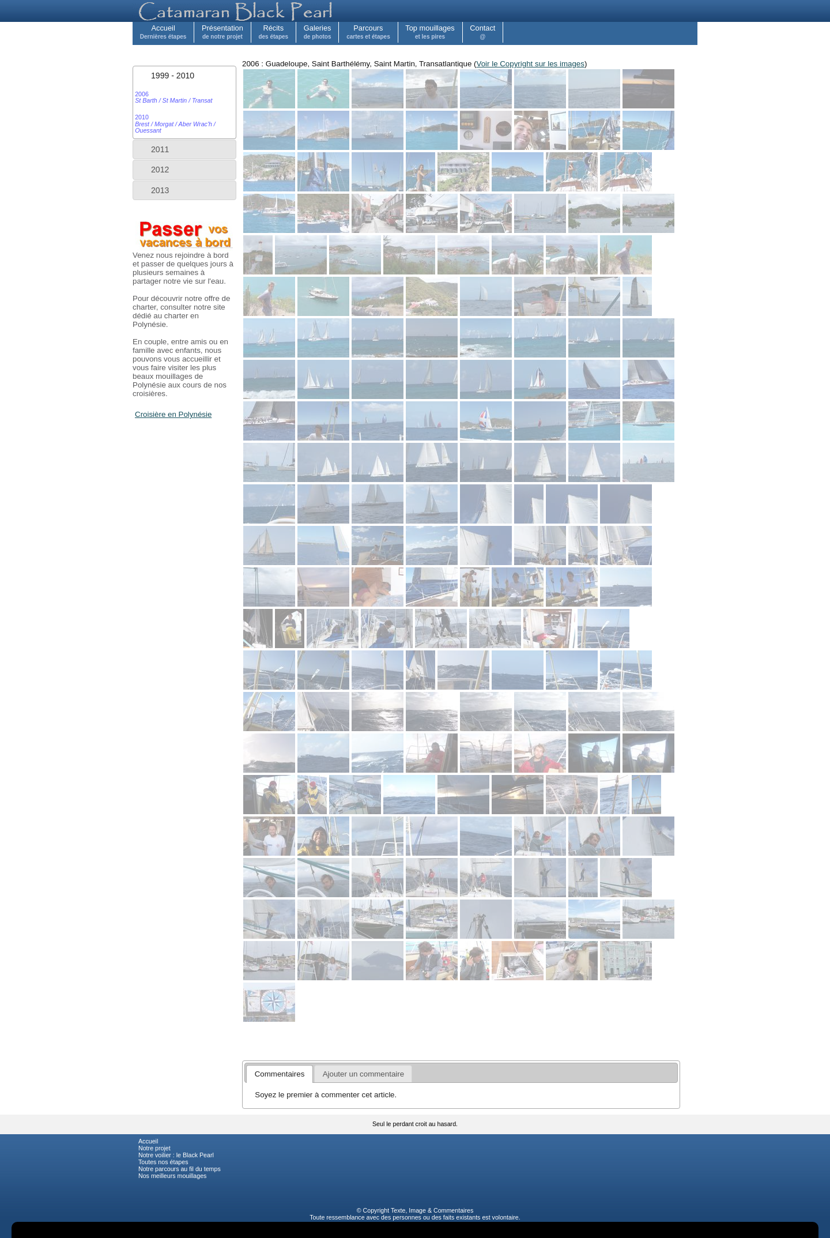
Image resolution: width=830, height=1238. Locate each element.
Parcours (368, 32)
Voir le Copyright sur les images (530, 63)
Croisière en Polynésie (173, 414)
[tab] (184, 75)
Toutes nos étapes (163, 1161)
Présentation (222, 32)
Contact (482, 32)
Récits (273, 32)
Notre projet (154, 1148)
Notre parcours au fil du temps (179, 1168)
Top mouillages (429, 32)
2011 (160, 149)
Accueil (163, 32)
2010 (175, 124)
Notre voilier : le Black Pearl (176, 1155)
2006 (173, 97)
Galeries (317, 32)
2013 (160, 190)
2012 (160, 169)
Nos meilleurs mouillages (172, 1175)
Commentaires (453, 1210)
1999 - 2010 (172, 75)
